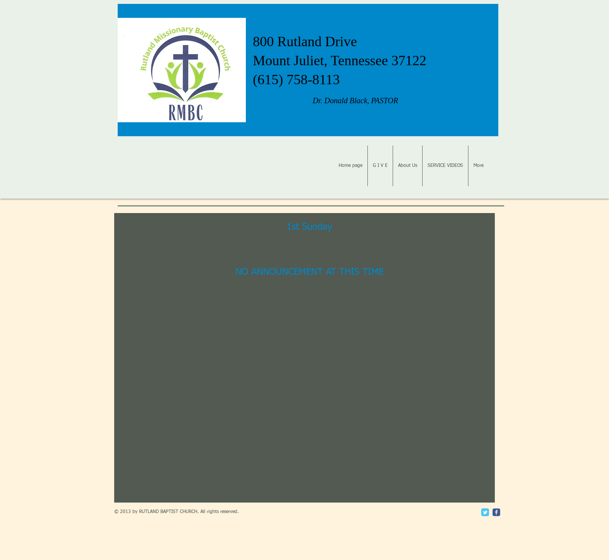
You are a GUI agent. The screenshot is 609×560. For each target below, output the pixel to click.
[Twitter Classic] (485, 512)
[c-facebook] (496, 512)
